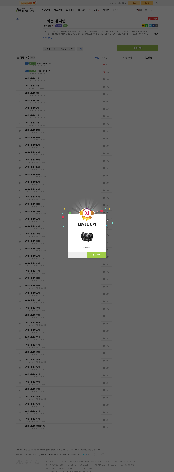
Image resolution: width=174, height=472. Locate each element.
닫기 (77, 254)
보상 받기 (96, 254)
